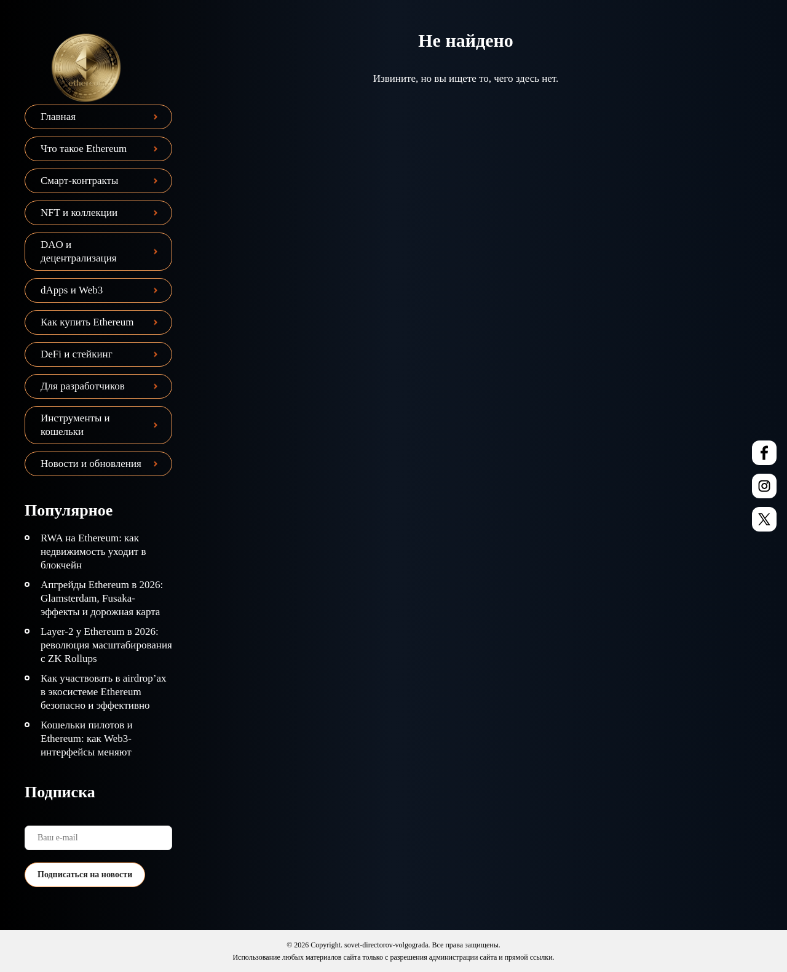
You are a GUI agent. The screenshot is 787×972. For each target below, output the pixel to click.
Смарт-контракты (79, 180)
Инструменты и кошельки (75, 424)
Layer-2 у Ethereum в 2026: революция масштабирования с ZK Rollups (106, 645)
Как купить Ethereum (87, 322)
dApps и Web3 (72, 290)
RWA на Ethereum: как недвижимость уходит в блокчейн (93, 551)
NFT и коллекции (79, 212)
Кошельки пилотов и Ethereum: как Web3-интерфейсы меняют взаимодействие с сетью (94, 745)
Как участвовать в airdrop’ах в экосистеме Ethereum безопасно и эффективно (104, 691)
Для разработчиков (83, 386)
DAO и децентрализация (79, 251)
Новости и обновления (91, 463)
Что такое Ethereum (84, 148)
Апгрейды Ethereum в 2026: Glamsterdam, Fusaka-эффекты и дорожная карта (102, 598)
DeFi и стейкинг (77, 354)
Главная (58, 116)
